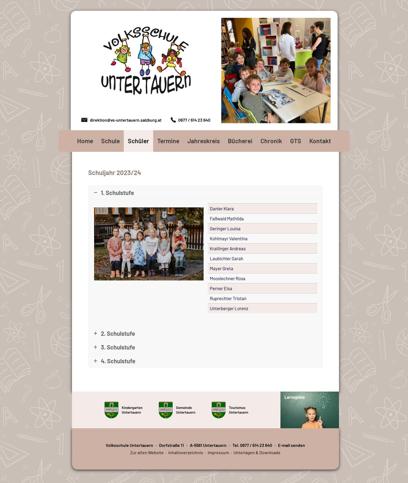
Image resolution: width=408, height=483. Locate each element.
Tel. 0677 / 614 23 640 (252, 445)
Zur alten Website (147, 452)
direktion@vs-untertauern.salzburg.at (126, 119)
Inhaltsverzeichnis (185, 452)
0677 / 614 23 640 (194, 119)
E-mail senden (291, 445)
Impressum (218, 452)
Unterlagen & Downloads (257, 452)
